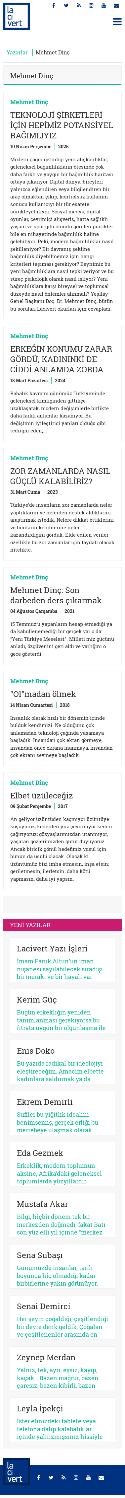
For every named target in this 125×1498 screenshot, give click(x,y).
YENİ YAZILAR (30, 925)
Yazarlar (17, 52)
